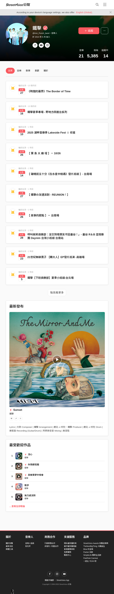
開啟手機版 (49, 580)
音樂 (19, 70)
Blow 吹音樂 (88, 549)
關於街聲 (9, 543)
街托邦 (28, 546)
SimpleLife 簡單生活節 (92, 555)
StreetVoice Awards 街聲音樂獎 (95, 543)
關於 (46, 70)
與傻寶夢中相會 (33, 475)
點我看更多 (57, 292)
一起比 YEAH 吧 (89, 561)
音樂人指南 (29, 543)
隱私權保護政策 (70, 543)
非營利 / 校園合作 (51, 546)
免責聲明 (67, 552)
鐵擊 (11, 413)
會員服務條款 (69, 549)
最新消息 (9, 546)
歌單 (28, 70)
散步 (26, 485)
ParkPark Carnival (90, 558)
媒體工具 (9, 549)
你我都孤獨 (31, 464)
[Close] (110, 12)
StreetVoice (18, 4)
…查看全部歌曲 (17, 506)
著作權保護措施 (70, 546)
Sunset (15, 409)
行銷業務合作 (50, 543)
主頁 (10, 70)
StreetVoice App (63, 580)
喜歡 (37, 70)
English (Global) (84, 12)
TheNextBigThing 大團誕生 (94, 546)
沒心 (28, 454)
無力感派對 (30, 495)
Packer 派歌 (88, 552)
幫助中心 (67, 555)
